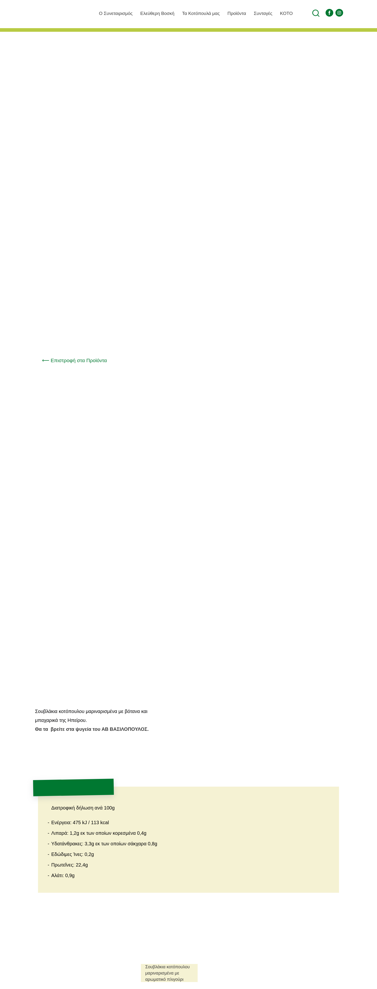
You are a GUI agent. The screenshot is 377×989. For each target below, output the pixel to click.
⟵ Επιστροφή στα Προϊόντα (77, 360)
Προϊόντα (233, 13)
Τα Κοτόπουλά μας (194, 13)
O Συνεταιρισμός (102, 13)
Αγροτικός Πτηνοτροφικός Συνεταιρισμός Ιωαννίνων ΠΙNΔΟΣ (47, 24)
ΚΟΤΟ (290, 13)
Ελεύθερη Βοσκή (147, 13)
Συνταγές (262, 13)
